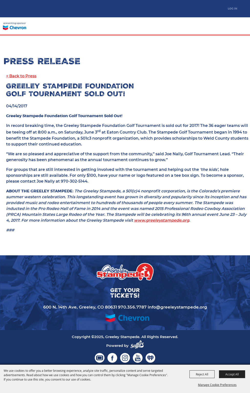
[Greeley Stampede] (28, 8)
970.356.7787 (132, 307)
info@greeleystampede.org (177, 307)
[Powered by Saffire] (137, 344)
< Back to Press (21, 76)
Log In (232, 8)
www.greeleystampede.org (161, 220)
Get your (225, 27)
